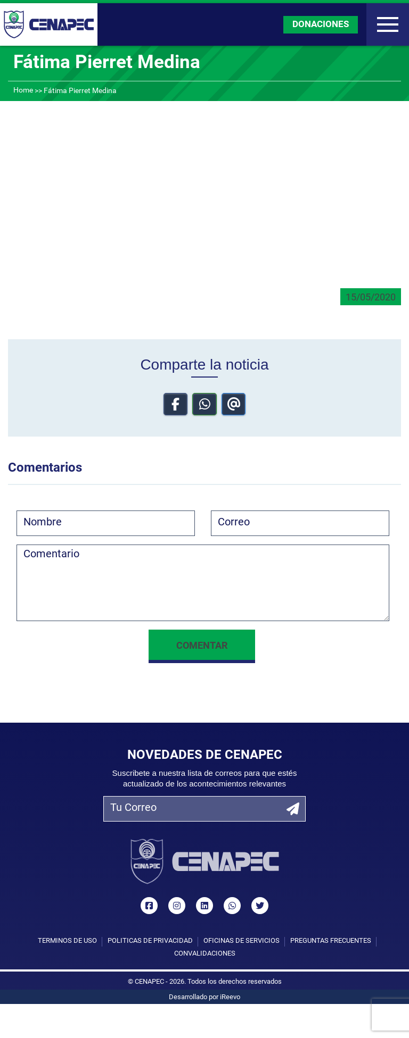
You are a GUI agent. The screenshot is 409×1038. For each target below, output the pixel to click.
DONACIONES (320, 24)
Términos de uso (67, 940)
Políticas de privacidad (150, 940)
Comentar (201, 646)
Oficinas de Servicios (241, 940)
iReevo (230, 997)
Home (23, 91)
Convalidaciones (204, 953)
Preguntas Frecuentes (330, 940)
